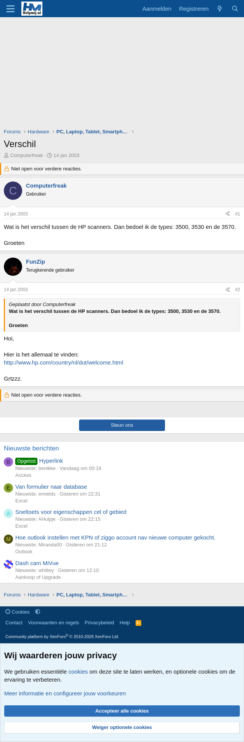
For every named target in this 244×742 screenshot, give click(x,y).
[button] (38, 612)
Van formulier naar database (51, 486)
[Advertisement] (124, 74)
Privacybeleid (99, 622)
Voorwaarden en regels (53, 622)
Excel (21, 501)
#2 (237, 289)
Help (125, 622)
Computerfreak (26, 155)
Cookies (17, 612)
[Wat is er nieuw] (219, 9)
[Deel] (228, 214)
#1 (237, 214)
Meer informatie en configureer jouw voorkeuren (65, 693)
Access (23, 475)
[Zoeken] (235, 9)
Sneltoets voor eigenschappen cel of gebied (70, 512)
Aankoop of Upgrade (38, 577)
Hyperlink (39, 460)
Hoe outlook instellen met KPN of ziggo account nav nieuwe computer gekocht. (115, 537)
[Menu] (10, 8)
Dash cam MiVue (37, 563)
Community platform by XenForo (62, 636)
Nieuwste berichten (31, 448)
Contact (14, 622)
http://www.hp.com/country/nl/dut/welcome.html (63, 362)
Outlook (23, 551)
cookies (78, 671)
